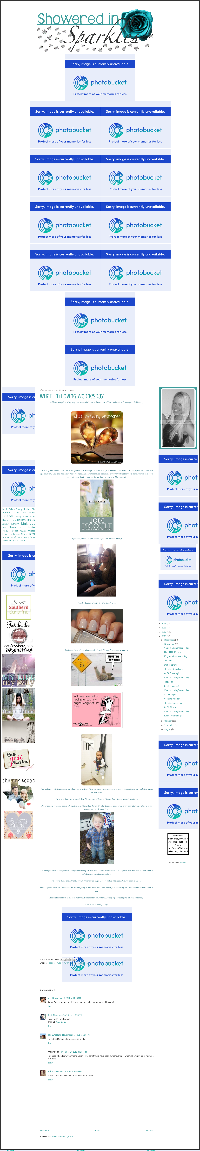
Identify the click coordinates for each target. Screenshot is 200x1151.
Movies (31, 527)
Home (97, 1130)
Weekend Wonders (172, 698)
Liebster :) (168, 660)
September (169, 725)
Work (32, 537)
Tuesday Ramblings (173, 715)
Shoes (24, 534)
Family (6, 512)
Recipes (16, 534)
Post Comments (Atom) (62, 1136)
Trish (50, 1015)
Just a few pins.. (171, 694)
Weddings (25, 537)
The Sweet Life (54, 1035)
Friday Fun (168, 681)
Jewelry (5, 524)
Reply (50, 1006)
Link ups (91, 963)
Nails (101, 963)
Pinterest (14, 530)
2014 (164, 623)
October (168, 721)
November (169, 644)
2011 (164, 636)
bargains (14, 540)
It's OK (31, 519)
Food (32, 512)
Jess (49, 998)
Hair (4, 520)
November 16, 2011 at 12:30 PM (67, 1015)
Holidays (22, 519)
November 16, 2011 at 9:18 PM (76, 1035)
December (169, 640)
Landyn (81, 963)
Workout (6, 540)
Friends (7, 516)
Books (52, 963)
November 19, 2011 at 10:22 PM (67, 1071)
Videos (10, 537)
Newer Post (45, 1130)
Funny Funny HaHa (66, 963)
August (167, 729)
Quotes (31, 530)
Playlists (23, 531)
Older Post (149, 1130)
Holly (50, 1071)
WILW (108, 963)
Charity (19, 509)
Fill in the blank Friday (173, 703)
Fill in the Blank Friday (174, 669)
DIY (33, 509)
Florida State (19, 512)
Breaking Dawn (171, 664)
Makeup (13, 527)
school (22, 540)
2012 (164, 632)
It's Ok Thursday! (171, 673)
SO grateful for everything (175, 656)
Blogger (183, 862)
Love (4, 527)
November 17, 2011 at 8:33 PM (73, 1051)
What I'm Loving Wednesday (176, 648)
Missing (23, 527)
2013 (164, 627)
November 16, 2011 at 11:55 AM (66, 998)
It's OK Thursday (171, 707)
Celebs (12, 509)
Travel (31, 533)
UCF (4, 537)
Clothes (27, 509)
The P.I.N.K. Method (172, 652)
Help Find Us (11, 520)
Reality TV (7, 534)
